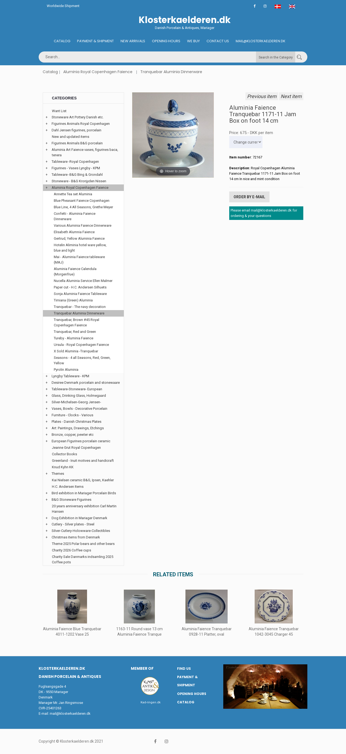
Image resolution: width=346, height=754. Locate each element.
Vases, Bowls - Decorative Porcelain (79, 409)
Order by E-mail (249, 197)
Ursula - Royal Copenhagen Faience (81, 345)
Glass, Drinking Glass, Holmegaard (79, 396)
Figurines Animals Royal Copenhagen (81, 124)
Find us (184, 668)
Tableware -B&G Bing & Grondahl (77, 175)
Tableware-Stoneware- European (77, 389)
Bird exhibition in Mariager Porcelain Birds (84, 493)
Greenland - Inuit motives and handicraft (83, 461)
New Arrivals (133, 41)
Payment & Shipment (95, 41)
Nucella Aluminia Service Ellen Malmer (83, 281)
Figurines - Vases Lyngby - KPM (76, 168)
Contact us (218, 41)
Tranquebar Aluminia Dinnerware (171, 71)
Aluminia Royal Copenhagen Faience (97, 71)
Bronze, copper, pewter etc (73, 435)
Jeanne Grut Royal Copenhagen (76, 448)
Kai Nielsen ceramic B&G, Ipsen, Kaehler (83, 480)
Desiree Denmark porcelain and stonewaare (86, 383)
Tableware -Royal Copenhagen (75, 162)
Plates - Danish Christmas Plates (76, 422)
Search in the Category (276, 57)
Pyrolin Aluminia (66, 370)
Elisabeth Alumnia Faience (74, 232)
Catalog (62, 41)
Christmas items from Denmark (76, 537)
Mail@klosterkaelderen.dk (260, 41)
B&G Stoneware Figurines (71, 500)
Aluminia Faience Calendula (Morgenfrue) (75, 271)
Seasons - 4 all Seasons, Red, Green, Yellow (82, 360)
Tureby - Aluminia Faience (73, 338)
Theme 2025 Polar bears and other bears (83, 544)
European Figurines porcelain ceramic (81, 441)
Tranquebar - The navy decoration (80, 307)
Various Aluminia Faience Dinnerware (82, 225)
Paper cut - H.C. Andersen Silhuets (80, 287)
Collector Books (64, 454)
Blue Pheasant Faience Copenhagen (81, 201)
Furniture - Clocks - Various (72, 415)
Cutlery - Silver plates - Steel (73, 524)
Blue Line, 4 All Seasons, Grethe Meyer (83, 207)
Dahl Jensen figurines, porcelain (76, 130)
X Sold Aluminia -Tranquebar (76, 351)
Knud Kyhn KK (63, 467)
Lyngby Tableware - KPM (70, 376)
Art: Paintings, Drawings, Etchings (78, 428)
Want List (59, 111)
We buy (193, 41)
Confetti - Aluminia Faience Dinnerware (74, 216)
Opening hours (166, 41)
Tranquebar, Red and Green (75, 332)
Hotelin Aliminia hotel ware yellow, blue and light (80, 247)
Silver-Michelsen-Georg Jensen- (76, 402)
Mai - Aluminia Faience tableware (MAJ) (79, 259)
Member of (142, 668)
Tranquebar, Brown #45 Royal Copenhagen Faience (76, 322)
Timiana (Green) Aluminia (73, 300)
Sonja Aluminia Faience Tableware (80, 294)
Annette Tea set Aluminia (73, 194)
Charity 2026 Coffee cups (71, 550)
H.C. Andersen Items (68, 487)
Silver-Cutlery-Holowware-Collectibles (81, 531)
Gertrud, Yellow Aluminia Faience (79, 238)
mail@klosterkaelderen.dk (70, 713)
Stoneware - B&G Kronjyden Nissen (79, 181)
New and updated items (70, 137)
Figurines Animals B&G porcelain (77, 143)
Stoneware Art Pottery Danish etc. (78, 117)
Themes (58, 474)
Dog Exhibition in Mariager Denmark (79, 518)
